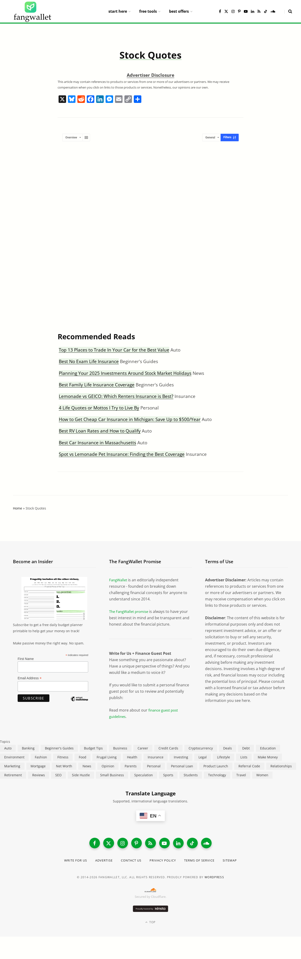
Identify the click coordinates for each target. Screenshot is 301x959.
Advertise (100, 861)
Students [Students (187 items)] (191, 775)
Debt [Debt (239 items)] (246, 748)
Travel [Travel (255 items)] (241, 775)
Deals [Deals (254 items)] (227, 748)
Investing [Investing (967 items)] (181, 757)
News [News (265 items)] (87, 766)
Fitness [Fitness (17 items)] (62, 757)
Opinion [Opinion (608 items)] (108, 766)
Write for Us (70, 861)
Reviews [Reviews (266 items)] (38, 775)
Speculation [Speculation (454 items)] (143, 775)
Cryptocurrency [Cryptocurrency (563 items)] (201, 748)
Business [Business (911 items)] (120, 748)
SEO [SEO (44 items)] (58, 775)
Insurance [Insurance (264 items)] (155, 757)
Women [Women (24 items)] (262, 775)
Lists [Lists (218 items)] (243, 757)
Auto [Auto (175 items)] (8, 748)
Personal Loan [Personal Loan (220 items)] (182, 766)
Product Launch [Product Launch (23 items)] (215, 766)
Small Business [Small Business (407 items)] (112, 775)
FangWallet (119, 580)
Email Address (30, 678)
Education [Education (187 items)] (268, 748)
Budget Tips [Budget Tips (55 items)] (93, 748)
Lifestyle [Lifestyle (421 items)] (223, 757)
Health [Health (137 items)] (132, 757)
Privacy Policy (164, 861)
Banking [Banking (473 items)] (28, 748)
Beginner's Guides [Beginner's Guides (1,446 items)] (59, 748)
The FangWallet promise (130, 611)
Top (150, 923)
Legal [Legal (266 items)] (202, 757)
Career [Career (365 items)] (143, 748)
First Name (26, 659)
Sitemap (235, 861)
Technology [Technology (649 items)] (217, 775)
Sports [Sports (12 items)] (168, 775)
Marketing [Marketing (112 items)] (12, 766)
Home (17, 508)
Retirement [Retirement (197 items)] (13, 775)
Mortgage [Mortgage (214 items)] (38, 766)
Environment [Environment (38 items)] (14, 757)
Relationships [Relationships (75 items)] (281, 766)
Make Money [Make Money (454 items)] (268, 757)
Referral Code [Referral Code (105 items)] (249, 766)
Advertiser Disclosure (150, 75)
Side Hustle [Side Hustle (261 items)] (81, 775)
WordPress (214, 878)
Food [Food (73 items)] (82, 757)
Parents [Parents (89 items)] (131, 766)
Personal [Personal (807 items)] (154, 766)
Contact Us (130, 861)
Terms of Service (203, 861)
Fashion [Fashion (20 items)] (41, 757)
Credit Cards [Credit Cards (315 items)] (168, 748)
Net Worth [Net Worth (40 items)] (64, 766)
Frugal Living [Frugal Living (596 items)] (107, 757)
